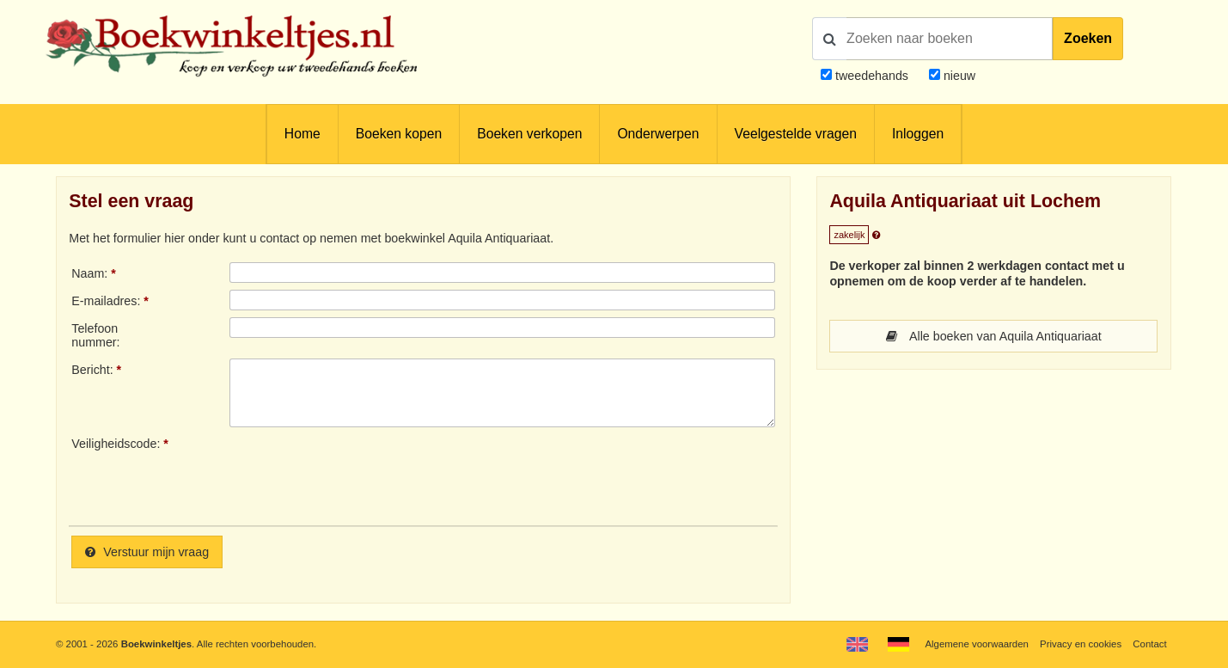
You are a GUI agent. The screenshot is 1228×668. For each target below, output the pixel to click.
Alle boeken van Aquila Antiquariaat (994, 336)
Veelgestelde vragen (796, 133)
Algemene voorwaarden (976, 644)
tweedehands (871, 76)
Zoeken (1088, 38)
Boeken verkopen (529, 133)
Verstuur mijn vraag (147, 552)
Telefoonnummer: (95, 335)
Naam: (89, 273)
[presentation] (373, 474)
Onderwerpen (658, 133)
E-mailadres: (105, 301)
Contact (1149, 644)
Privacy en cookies (1080, 644)
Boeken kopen (399, 133)
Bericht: (92, 370)
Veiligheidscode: (115, 443)
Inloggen (918, 133)
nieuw (957, 76)
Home (302, 133)
